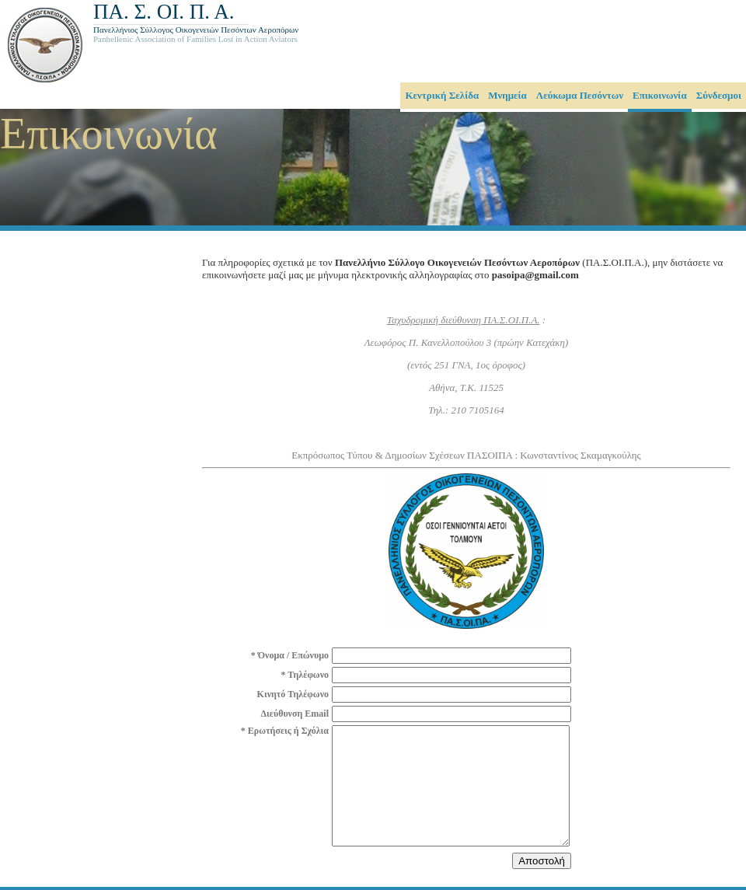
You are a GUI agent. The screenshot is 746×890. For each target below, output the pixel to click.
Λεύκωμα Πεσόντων (579, 95)
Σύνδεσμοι (718, 95)
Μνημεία (507, 95)
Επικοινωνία (660, 95)
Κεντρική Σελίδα (442, 95)
